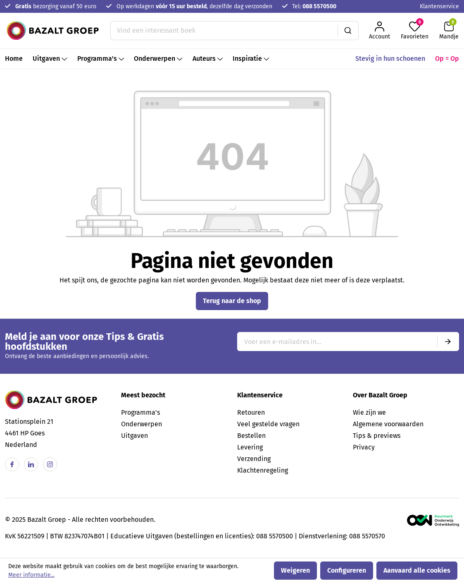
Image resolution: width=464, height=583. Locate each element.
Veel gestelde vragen (268, 424)
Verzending (254, 459)
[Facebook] (12, 464)
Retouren (251, 412)
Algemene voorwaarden (388, 424)
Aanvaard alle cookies (416, 570)
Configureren (346, 570)
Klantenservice (439, 6)
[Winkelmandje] (449, 30)
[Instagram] (50, 464)
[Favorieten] (414, 30)
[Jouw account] (379, 30)
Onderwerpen (141, 424)
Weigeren (295, 570)
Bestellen (251, 436)
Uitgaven (134, 436)
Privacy (364, 447)
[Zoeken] (348, 30)
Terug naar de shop (232, 301)
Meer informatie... (31, 574)
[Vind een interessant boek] (224, 30)
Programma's (140, 412)
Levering (250, 447)
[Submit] (448, 341)
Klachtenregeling (262, 470)
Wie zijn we (369, 412)
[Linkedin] (31, 464)
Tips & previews (376, 436)
